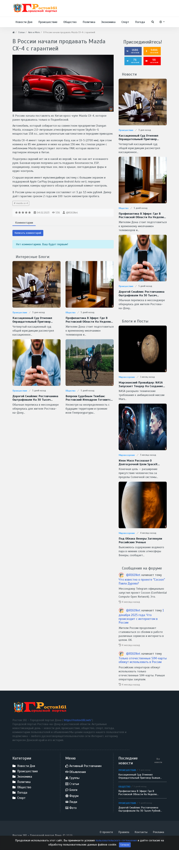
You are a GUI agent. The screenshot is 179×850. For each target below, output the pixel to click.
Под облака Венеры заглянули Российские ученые (140, 540)
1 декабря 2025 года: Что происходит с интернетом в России (141, 616)
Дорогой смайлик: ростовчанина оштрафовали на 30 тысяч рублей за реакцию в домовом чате (35, 398)
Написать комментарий (28, 232)
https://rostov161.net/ (78, 720)
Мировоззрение (127, 377)
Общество (70, 312)
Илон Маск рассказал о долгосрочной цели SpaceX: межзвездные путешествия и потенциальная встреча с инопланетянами (140, 462)
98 (152, 61)
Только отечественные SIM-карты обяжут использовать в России (143, 660)
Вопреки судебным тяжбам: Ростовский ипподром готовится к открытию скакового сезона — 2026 (89, 398)
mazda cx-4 (22, 203)
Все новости (158, 760)
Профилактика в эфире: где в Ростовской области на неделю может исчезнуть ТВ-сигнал (88, 319)
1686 (133, 51)
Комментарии (24, 222)
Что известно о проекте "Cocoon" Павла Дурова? (142, 581)
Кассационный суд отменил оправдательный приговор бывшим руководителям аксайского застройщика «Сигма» (36, 319)
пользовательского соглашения (117, 845)
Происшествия (19, 312)
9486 (152, 51)
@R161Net (72, 212)
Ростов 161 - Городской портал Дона (36, 835)
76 (133, 61)
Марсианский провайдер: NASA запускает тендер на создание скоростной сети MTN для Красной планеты (141, 384)
